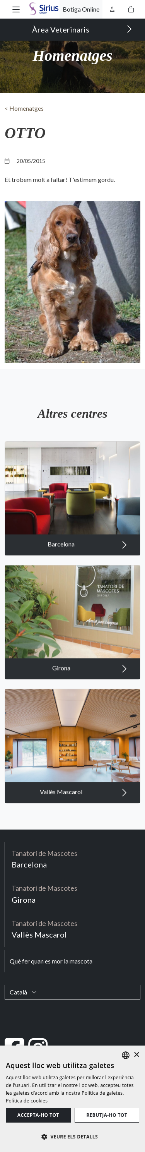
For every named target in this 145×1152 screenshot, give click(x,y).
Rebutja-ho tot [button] (106, 1115)
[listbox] (126, 1055)
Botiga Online (81, 9)
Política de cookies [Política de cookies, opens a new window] (27, 1100)
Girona (89, 677)
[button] (16, 9)
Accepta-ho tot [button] (38, 1115)
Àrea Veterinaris (82, 29)
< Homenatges (24, 108)
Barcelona (87, 553)
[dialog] (72, 1099)
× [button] (136, 1055)
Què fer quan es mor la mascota (51, 961)
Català (23, 992)
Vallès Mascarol (83, 801)
